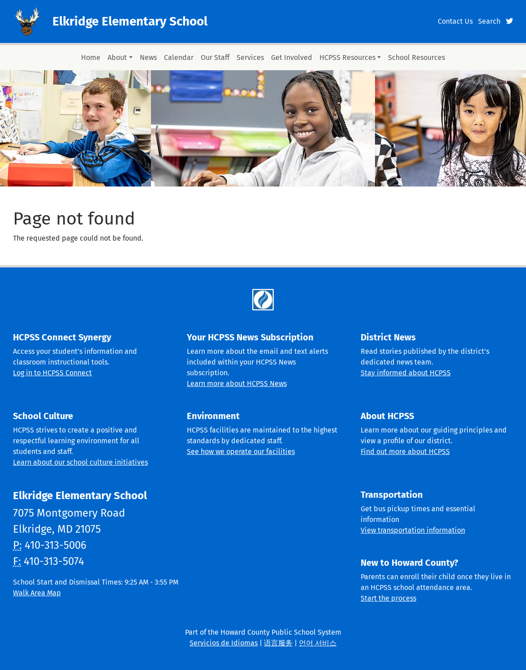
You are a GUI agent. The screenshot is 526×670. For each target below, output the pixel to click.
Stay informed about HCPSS (406, 373)
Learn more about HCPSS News (237, 383)
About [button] (117, 57)
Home (90, 57)
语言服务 (278, 643)
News (148, 57)
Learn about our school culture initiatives (80, 462)
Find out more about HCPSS (405, 451)
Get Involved (291, 57)
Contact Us (455, 21)
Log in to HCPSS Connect (52, 373)
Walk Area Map (37, 593)
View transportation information (413, 530)
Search (489, 21)
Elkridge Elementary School (129, 21)
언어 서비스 (317, 643)
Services (250, 57)
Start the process (388, 598)
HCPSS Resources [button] (347, 57)
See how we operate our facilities (241, 451)
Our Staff (215, 57)
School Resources (416, 57)
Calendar (179, 57)
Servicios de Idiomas (224, 643)
